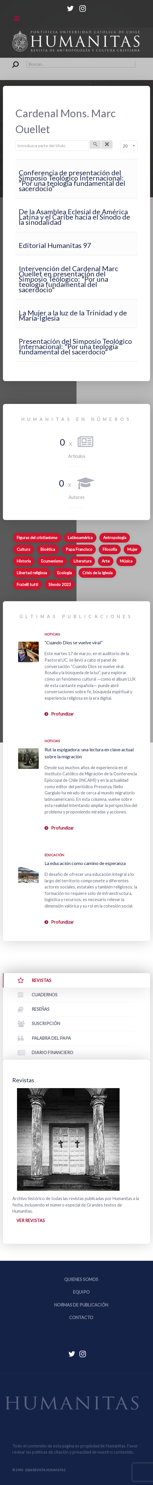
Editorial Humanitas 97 (55, 245)
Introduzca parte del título (15, 140)
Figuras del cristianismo (37, 537)
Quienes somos (81, 1279)
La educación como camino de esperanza (85, 863)
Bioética (47, 549)
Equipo (81, 1291)
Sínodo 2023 (59, 584)
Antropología (114, 537)
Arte (106, 561)
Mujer (132, 549)
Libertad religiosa (32, 572)
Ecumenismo (52, 561)
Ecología (64, 572)
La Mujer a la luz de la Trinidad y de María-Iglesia (73, 315)
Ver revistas (30, 1220)
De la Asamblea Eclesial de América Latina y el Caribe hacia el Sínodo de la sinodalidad (74, 216)
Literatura (82, 561)
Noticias (52, 634)
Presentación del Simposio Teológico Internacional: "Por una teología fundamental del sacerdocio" (75, 346)
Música (126, 561)
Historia (24, 561)
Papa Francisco (79, 549)
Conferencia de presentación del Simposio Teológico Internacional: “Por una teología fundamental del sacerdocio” (72, 180)
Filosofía (110, 549)
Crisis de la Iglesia (97, 572)
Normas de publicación (81, 1304)
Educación (54, 855)
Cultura (23, 549)
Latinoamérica (80, 537)
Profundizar (62, 713)
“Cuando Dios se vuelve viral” (74, 642)
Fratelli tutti (27, 584)
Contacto (81, 1317)
